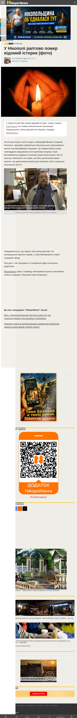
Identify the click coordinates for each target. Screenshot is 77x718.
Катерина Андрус (21, 58)
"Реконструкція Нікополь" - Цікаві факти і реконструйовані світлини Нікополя (31, 590)
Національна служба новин (20, 646)
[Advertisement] (35, 232)
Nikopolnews (12, 133)
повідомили (11, 126)
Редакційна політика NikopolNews (14, 705)
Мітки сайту (54, 705)
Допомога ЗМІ (31, 705)
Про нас (46, 705)
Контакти (40, 705)
